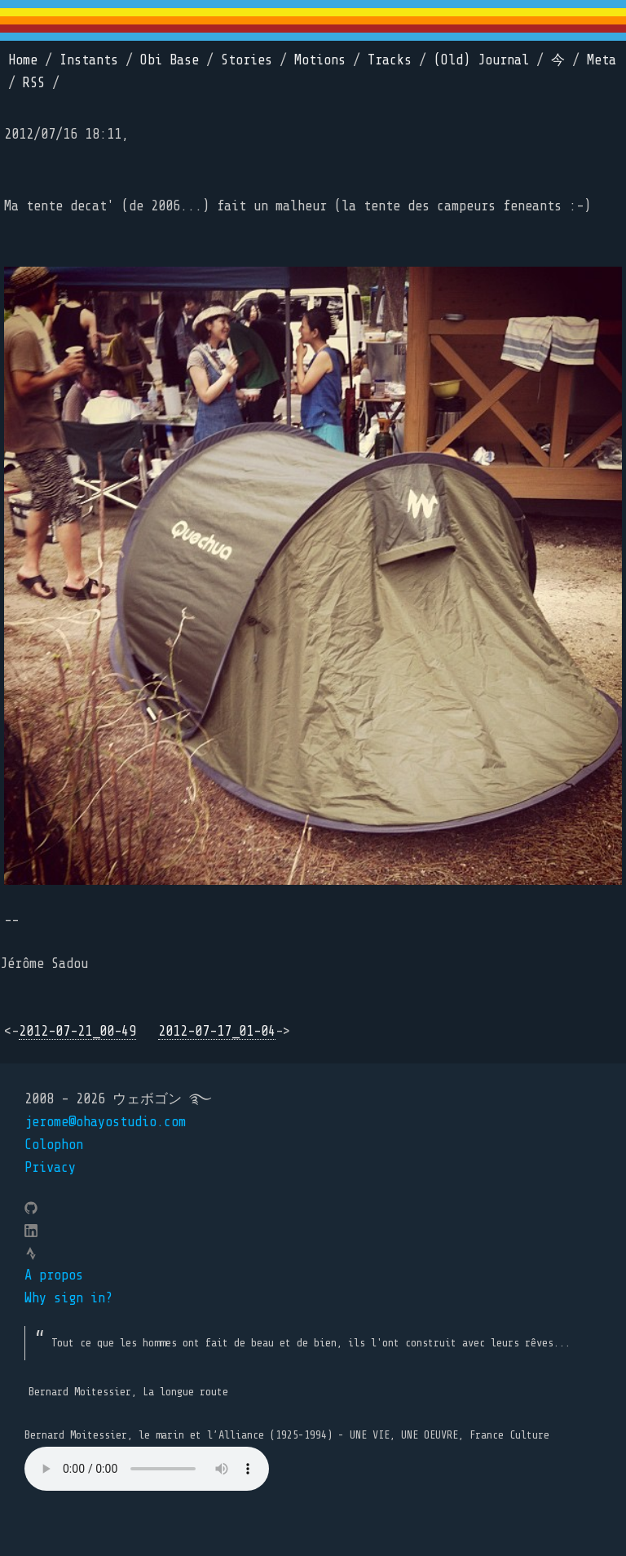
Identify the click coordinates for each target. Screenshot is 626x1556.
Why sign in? (68, 1298)
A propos (53, 1275)
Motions (320, 60)
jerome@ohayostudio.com (105, 1121)
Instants (89, 60)
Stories (246, 60)
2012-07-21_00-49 (77, 1031)
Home (22, 60)
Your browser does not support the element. (146, 1469)
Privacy (50, 1167)
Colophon (53, 1144)
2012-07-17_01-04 (217, 1031)
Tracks (390, 60)
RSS (34, 83)
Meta (601, 60)
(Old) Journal (481, 60)
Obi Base (169, 60)
